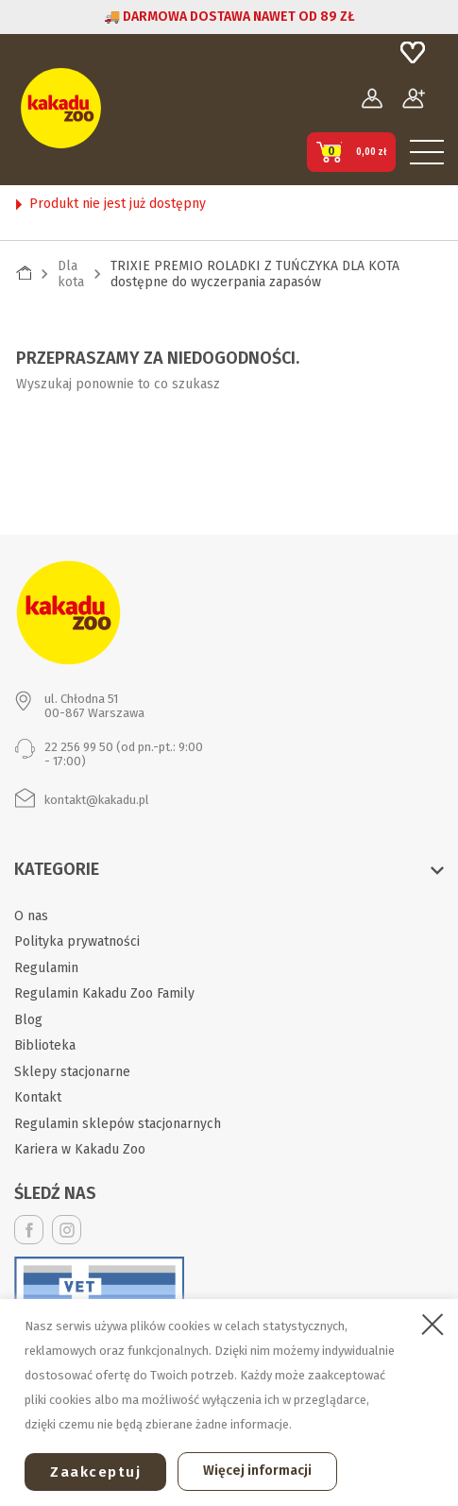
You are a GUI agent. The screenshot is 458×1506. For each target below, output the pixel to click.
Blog (28, 1020)
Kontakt (37, 1097)
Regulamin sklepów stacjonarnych (117, 1124)
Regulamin (46, 968)
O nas (31, 916)
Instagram (66, 1229)
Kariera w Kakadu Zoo (79, 1149)
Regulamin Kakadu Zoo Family (104, 993)
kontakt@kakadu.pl (96, 800)
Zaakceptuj (95, 1471)
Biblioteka (45, 1045)
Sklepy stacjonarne (72, 1072)
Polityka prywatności (77, 941)
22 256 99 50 (78, 747)
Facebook (28, 1229)
